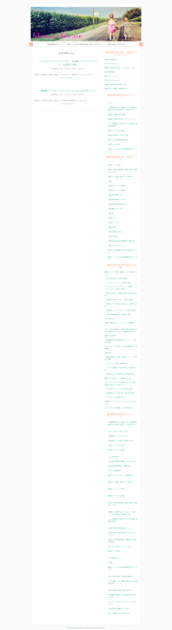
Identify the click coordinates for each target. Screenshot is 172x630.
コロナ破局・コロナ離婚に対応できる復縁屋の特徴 (122, 582)
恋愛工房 (108, 353)
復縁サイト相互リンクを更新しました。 (118, 378)
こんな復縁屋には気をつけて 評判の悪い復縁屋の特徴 (122, 125)
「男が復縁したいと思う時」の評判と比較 (119, 393)
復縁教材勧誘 (109, 72)
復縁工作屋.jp (113, 236)
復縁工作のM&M (110, 336)
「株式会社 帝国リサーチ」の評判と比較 (119, 300)
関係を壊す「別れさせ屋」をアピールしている (122, 534)
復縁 (110, 181)
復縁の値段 (112, 227)
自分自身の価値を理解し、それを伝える (122, 461)
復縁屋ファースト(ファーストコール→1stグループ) (67, 90)
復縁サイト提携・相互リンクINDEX (120, 176)
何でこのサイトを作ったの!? (118, 431)
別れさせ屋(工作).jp (115, 232)
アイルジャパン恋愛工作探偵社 (115, 363)
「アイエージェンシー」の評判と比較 (118, 282)
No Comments (78, 68)
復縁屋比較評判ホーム (54, 44)
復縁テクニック (110, 76)
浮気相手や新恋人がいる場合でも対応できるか (122, 596)
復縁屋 (111, 213)
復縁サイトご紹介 (114, 165)
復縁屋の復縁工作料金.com (118, 204)
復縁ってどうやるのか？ (117, 445)
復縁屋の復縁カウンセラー (118, 199)
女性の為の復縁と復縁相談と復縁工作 (122, 241)
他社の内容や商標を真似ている (119, 528)
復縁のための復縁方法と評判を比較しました (122, 251)
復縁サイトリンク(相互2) (117, 190)
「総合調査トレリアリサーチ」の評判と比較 (120, 310)
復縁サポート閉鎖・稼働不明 (115, 88)
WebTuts (102, 628)
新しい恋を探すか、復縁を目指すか (121, 576)
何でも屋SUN (109, 319)
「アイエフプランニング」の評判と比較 (118, 389)
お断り (111, 562)
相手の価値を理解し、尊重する (119, 466)
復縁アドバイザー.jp (116, 245)
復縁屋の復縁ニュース (116, 195)
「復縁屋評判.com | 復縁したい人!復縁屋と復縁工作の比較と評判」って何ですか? (122, 108)
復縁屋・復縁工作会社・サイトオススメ (118, 68)
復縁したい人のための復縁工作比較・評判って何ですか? (84, 44)
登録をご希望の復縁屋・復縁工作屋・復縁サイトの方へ (122, 170)
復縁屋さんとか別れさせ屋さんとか (121, 441)
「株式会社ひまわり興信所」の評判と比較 (119, 374)
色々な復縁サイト (115, 558)
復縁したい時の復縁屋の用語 (118, 140)
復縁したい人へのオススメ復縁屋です (121, 475)
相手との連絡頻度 (115, 470)
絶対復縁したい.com (116, 209)
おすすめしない (110, 63)
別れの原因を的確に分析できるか (120, 590)
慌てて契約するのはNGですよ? (119, 613)
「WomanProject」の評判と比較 (116, 278)
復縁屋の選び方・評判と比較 (116, 44)
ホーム (110, 103)
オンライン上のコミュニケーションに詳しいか (122, 603)
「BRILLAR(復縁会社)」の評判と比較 (117, 314)
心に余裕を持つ (114, 457)
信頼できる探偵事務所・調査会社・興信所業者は (122, 540)
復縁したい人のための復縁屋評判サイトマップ (122, 150)
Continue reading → (67, 78)
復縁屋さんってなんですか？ (119, 436)
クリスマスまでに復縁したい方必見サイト (119, 408)
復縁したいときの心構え (116, 130)
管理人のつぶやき (111, 80)
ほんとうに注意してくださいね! (120, 546)
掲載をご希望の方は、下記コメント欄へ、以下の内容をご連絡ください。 (122, 513)
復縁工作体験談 (110, 59)
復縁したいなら (114, 222)
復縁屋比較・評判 (57, 68)
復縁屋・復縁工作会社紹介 (114, 84)
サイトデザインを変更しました (115, 397)
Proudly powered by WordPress (75, 628)
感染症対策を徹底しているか (119, 609)
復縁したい (112, 218)
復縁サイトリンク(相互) (117, 186)
